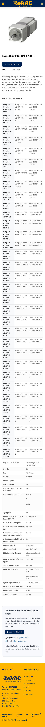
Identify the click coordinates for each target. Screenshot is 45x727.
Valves (27, 691)
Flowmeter (29, 680)
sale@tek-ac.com (19, 641)
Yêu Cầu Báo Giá (12, 64)
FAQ (27, 714)
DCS (26, 687)
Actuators (28, 694)
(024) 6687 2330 (22, 638)
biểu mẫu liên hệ (28, 646)
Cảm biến (28, 677)
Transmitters (29, 684)
